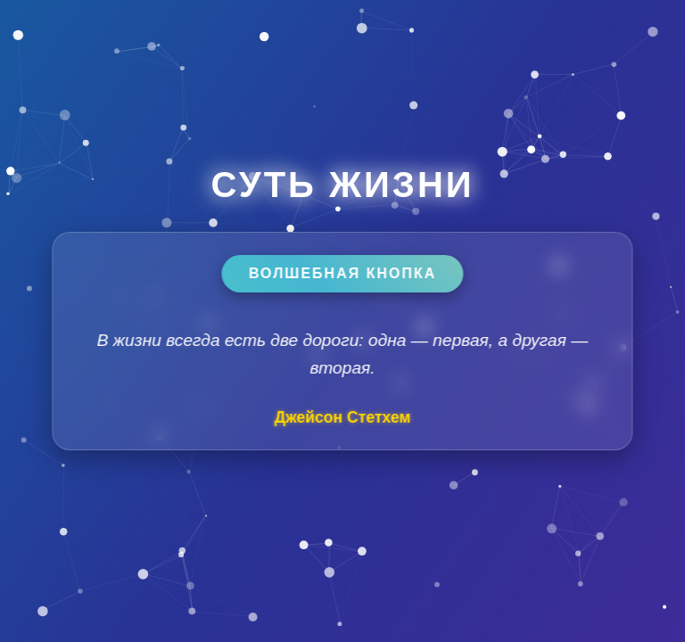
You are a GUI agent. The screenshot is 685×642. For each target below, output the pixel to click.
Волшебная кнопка (342, 273)
